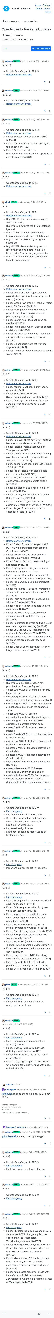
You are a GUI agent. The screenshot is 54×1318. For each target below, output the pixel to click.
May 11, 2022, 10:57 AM (39, 275)
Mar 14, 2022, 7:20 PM (39, 90)
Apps (38, 5)
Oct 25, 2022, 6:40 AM (39, 1185)
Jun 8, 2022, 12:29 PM (39, 527)
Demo (38, 8)
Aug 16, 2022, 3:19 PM (39, 798)
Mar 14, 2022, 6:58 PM (39, 61)
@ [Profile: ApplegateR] (9, 1136)
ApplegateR (10, 1089)
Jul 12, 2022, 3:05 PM (38, 666)
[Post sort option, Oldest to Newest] (5, 48)
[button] (4, 1314)
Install (48, 12)
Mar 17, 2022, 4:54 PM (39, 119)
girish (7, 202)
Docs (47, 8)
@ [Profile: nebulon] (7, 1093)
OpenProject (19, 35)
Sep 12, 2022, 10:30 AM (37, 984)
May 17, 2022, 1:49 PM (39, 423)
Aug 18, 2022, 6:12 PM (39, 851)
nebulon (9, 61)
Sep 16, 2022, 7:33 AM (20, 1024)
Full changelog (14, 811)
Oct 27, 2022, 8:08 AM (39, 1214)
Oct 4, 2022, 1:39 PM (38, 1152)
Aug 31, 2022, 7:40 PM (39, 884)
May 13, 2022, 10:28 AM (39, 370)
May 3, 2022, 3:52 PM (39, 173)
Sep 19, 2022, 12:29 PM (39, 1132)
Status (46, 5)
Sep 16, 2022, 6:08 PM (35, 1089)
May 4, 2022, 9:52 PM (36, 202)
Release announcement (18, 74)
